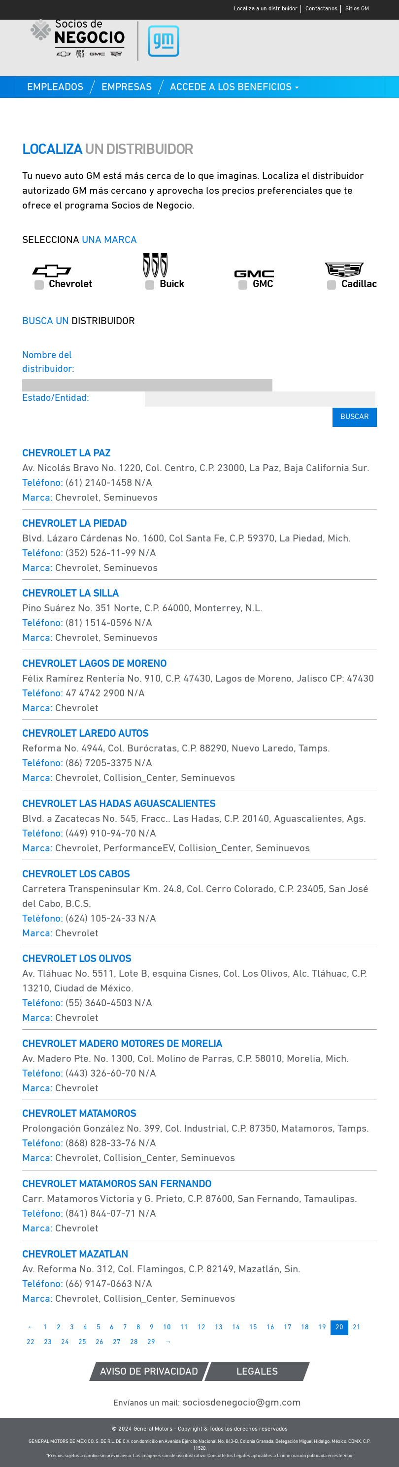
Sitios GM (357, 9)
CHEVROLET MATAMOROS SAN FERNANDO (116, 1184)
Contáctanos (321, 9)
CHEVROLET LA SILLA (70, 594)
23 (48, 1342)
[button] (234, 87)
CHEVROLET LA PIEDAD (74, 524)
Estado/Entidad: (55, 398)
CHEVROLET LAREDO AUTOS (85, 734)
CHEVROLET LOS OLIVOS (76, 959)
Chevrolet (63, 284)
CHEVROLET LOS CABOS (76, 874)
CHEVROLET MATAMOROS (79, 1114)
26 (99, 1342)
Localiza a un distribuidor (266, 9)
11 (184, 1327)
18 (305, 1327)
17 (288, 1327)
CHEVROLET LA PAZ (66, 454)
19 (322, 1327)
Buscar (354, 417)
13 (219, 1327)
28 (134, 1342)
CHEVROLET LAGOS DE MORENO (94, 664)
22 (30, 1342)
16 (270, 1327)
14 (236, 1327)
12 (201, 1327)
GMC (255, 284)
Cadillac (352, 284)
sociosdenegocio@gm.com (207, 1403)
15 (253, 1327)
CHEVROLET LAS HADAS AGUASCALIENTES (118, 804)
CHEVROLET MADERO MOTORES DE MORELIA (122, 1044)
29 (151, 1342)
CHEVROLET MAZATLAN (75, 1255)
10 (167, 1327)
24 (65, 1342)
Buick (164, 284)
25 (82, 1342)
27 (117, 1342)
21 (357, 1327)
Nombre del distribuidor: (48, 363)
